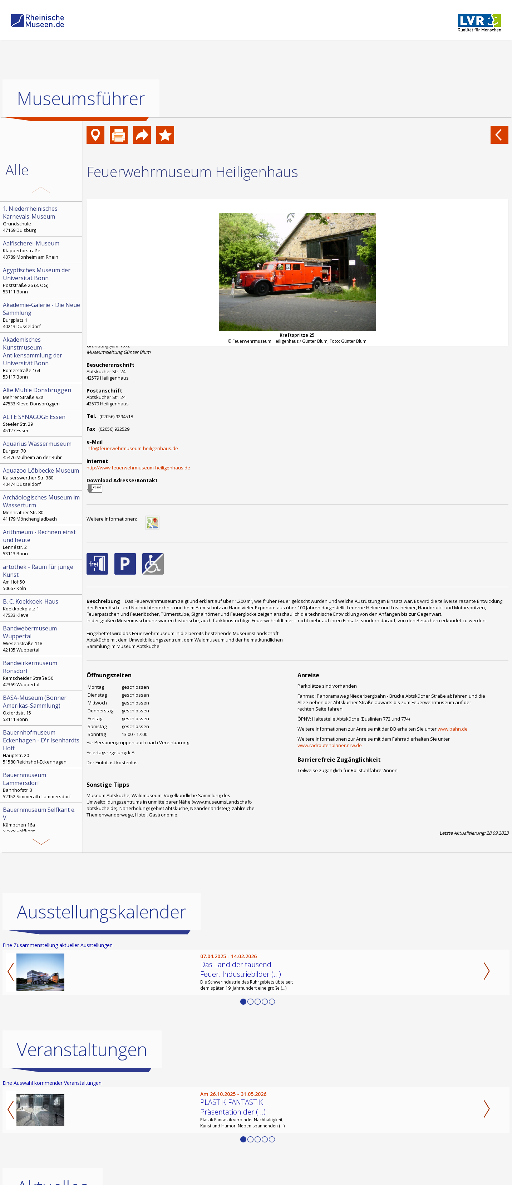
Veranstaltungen (82, 1049)
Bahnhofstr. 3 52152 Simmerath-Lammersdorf (42, 785)
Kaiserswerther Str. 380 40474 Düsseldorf (42, 477)
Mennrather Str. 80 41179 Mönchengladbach (42, 507)
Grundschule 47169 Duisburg (42, 219)
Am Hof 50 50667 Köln (42, 577)
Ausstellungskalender (101, 911)
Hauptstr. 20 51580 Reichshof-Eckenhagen (42, 746)
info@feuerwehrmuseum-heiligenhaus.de (132, 448)
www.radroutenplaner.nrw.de (329, 745)
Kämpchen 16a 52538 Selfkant (42, 820)
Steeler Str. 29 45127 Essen (42, 423)
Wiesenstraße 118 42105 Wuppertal (42, 638)
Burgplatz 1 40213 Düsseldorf (42, 315)
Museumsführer (81, 98)
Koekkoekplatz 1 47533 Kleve (42, 608)
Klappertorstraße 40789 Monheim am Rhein (42, 249)
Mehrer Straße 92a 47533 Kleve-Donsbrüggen (42, 396)
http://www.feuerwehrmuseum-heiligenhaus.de (138, 467)
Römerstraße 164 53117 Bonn (42, 358)
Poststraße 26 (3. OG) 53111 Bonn (42, 280)
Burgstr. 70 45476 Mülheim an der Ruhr (42, 450)
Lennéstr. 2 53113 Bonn (42, 542)
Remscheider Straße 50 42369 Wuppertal (42, 673)
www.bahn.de (453, 729)
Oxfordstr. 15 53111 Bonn (42, 708)
